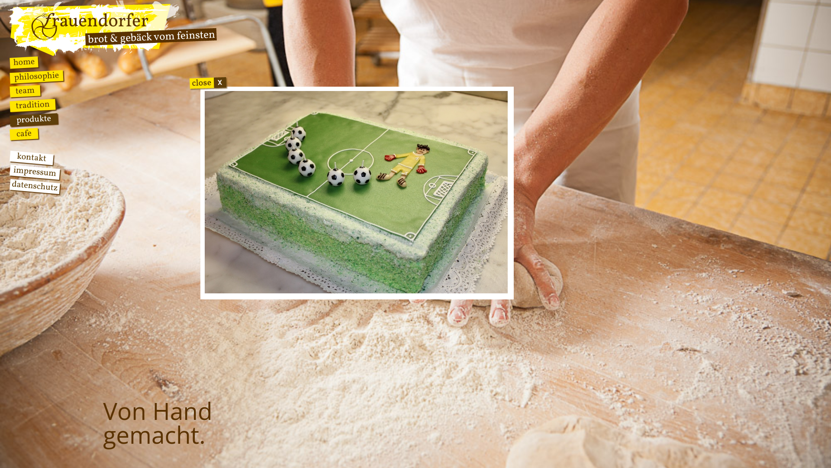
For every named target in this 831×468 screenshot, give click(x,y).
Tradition (33, 105)
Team (25, 91)
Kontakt (31, 158)
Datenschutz (34, 186)
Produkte (34, 120)
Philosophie (36, 77)
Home (24, 62)
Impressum (35, 172)
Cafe (24, 134)
